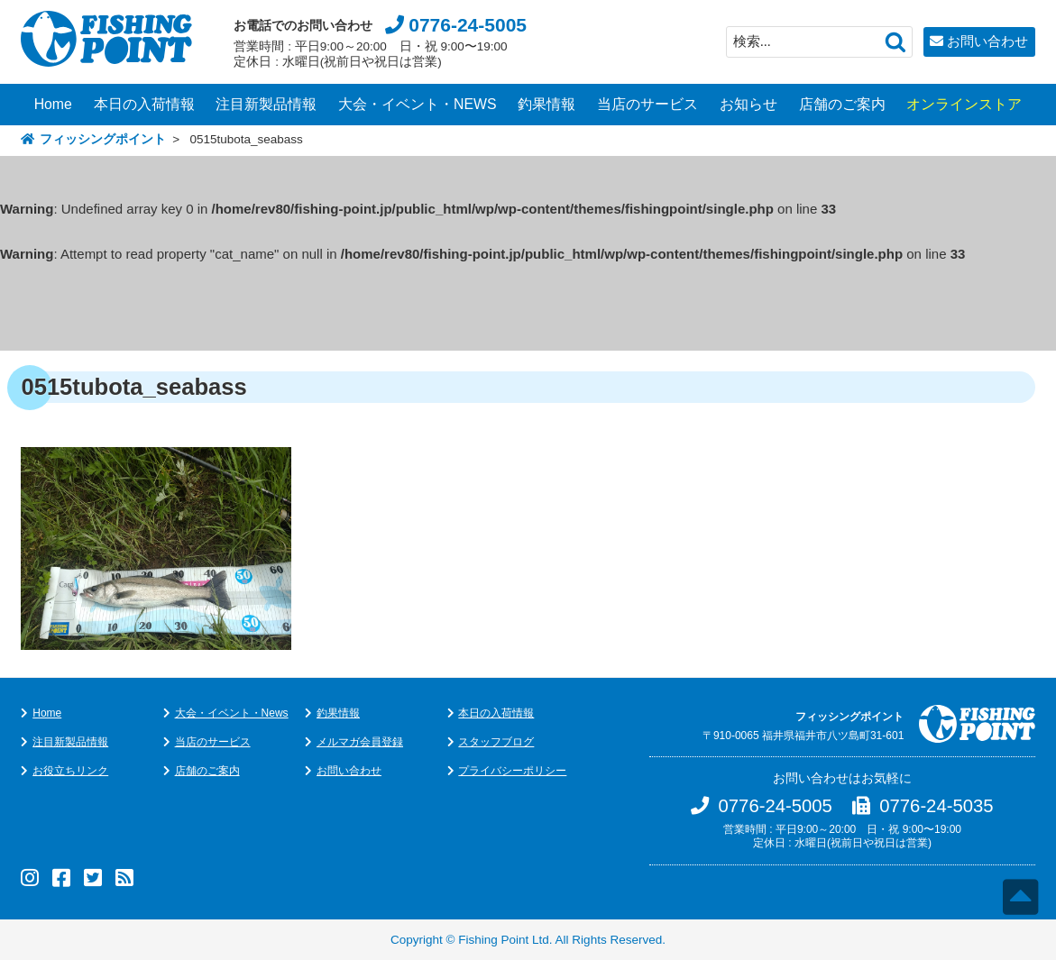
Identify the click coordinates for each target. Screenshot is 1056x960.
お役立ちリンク (70, 770)
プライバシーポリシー (512, 770)
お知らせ (748, 104)
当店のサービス (647, 104)
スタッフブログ (496, 742)
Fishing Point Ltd (503, 939)
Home (53, 104)
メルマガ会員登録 (360, 742)
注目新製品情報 (266, 104)
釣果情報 (546, 104)
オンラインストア (964, 104)
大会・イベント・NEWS (417, 104)
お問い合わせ (987, 41)
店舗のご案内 (842, 104)
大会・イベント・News (232, 713)
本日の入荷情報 (144, 104)
